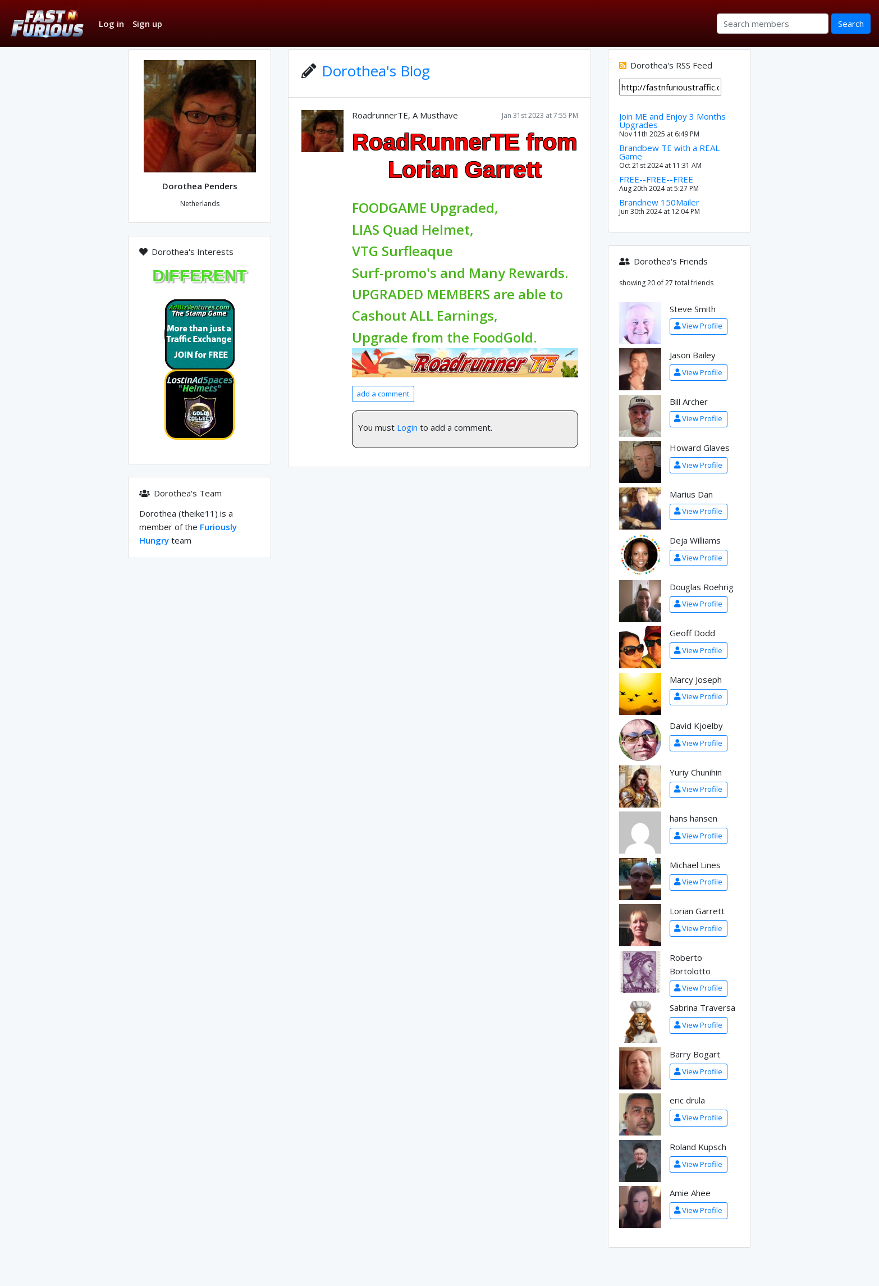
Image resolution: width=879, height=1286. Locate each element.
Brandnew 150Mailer (659, 202)
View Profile (698, 326)
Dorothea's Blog (376, 71)
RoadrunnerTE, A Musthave (405, 115)
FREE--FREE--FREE (656, 179)
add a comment (382, 394)
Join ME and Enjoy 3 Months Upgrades (672, 120)
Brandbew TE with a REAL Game (669, 152)
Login (407, 427)
